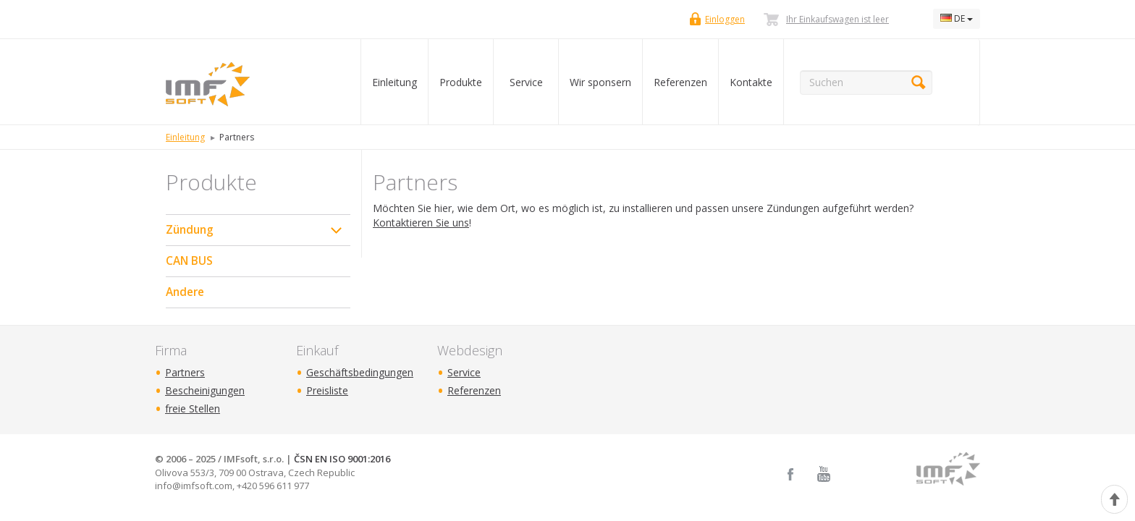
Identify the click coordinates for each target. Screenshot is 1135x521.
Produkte (460, 82)
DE (956, 18)
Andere (185, 292)
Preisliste (327, 390)
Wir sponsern (600, 82)
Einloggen (725, 19)
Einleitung (394, 82)
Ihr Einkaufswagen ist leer (837, 19)
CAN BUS (189, 260)
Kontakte (751, 82)
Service (526, 82)
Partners (185, 372)
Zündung (190, 229)
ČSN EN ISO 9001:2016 (342, 458)
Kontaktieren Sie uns (421, 222)
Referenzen (680, 82)
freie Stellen (192, 408)
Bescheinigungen (205, 390)
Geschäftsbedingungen (359, 372)
